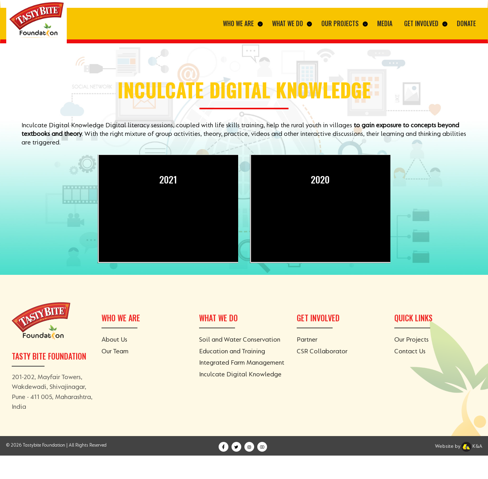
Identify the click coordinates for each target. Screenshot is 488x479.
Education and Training (232, 357)
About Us (114, 346)
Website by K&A (458, 446)
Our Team (115, 357)
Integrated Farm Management (241, 369)
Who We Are (243, 23)
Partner (307, 346)
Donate (466, 23)
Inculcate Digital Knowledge (240, 381)
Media (384, 23)
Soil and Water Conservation (239, 346)
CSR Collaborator (322, 357)
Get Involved (425, 23)
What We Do (292, 23)
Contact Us (410, 357)
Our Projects (344, 23)
